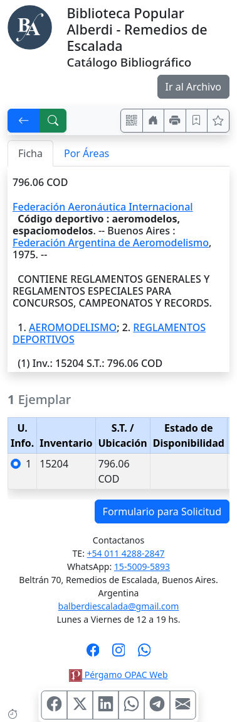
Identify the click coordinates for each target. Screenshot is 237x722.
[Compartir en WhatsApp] (131, 705)
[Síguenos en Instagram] (119, 654)
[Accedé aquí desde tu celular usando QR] (131, 121)
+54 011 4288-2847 (126, 553)
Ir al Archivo (193, 87)
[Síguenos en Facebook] (93, 654)
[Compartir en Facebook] (54, 705)
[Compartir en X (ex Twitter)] (80, 705)
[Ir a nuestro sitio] (153, 121)
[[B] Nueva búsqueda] (53, 121)
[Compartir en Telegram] (157, 705)
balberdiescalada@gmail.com (118, 606)
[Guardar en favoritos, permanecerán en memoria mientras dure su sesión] (197, 121)
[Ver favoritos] (218, 121)
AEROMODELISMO (73, 327)
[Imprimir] (175, 121)
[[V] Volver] (24, 121)
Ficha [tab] (30, 153)
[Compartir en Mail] (183, 705)
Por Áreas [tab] (86, 153)
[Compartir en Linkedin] (106, 705)
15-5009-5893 (142, 566)
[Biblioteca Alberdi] (30, 26)
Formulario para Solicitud (162, 511)
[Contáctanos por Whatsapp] (144, 654)
